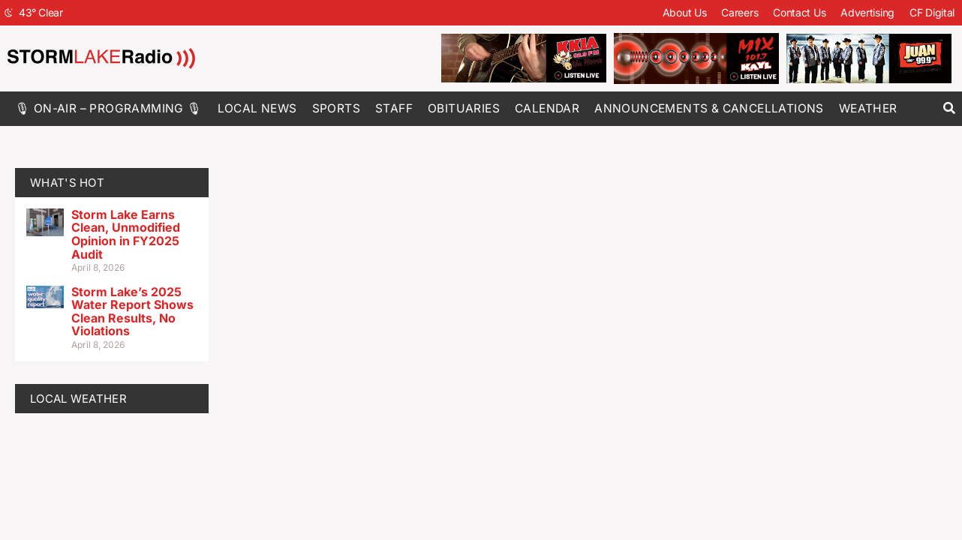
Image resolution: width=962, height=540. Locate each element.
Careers (739, 12)
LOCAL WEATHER (78, 399)
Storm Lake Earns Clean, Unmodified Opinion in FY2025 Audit (125, 234)
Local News (257, 108)
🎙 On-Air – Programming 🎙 (109, 108)
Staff (394, 108)
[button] (949, 108)
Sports (336, 108)
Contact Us (799, 12)
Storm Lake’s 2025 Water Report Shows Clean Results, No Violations (132, 311)
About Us (685, 12)
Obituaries (464, 108)
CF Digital (931, 12)
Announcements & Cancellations (709, 108)
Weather (868, 108)
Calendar (547, 108)
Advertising (867, 12)
